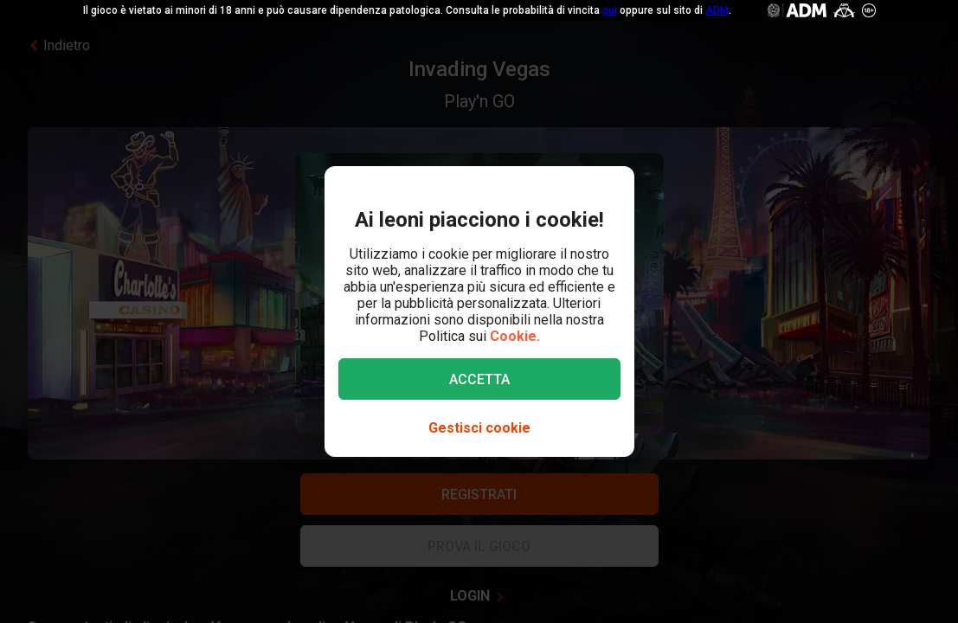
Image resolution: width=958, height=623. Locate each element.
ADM (717, 10)
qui (609, 10)
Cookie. (515, 336)
